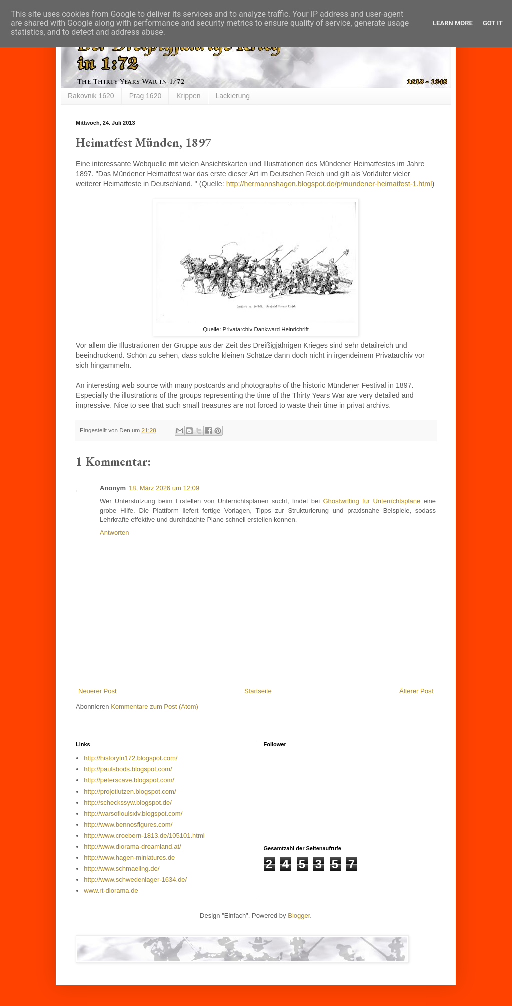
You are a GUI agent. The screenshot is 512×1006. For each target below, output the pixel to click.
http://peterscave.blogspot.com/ (129, 780)
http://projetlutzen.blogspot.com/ (130, 792)
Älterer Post (417, 691)
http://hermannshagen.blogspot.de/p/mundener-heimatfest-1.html (329, 184)
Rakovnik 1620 (91, 96)
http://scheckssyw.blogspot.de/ (128, 802)
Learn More (453, 23)
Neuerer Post (97, 691)
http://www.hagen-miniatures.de (129, 858)
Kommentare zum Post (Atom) (154, 706)
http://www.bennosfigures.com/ (128, 824)
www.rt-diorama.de (111, 890)
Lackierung (233, 96)
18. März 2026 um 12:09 (164, 488)
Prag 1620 (146, 96)
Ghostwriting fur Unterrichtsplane (371, 501)
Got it (493, 23)
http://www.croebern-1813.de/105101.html (144, 836)
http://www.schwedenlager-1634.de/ (135, 880)
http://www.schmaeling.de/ (122, 868)
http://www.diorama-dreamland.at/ (132, 846)
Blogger (299, 916)
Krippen (188, 96)
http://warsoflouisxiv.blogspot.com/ (133, 814)
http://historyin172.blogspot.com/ (131, 758)
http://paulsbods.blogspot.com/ (128, 769)
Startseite (258, 691)
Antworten (115, 532)
